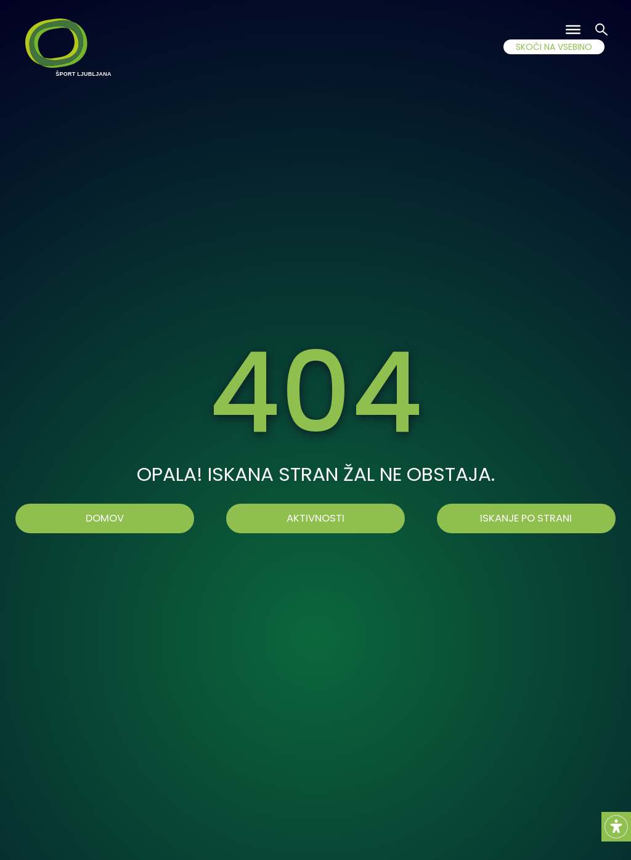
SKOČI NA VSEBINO (554, 47)
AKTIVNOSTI (315, 518)
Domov (105, 518)
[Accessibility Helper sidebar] (616, 827)
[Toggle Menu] (573, 29)
